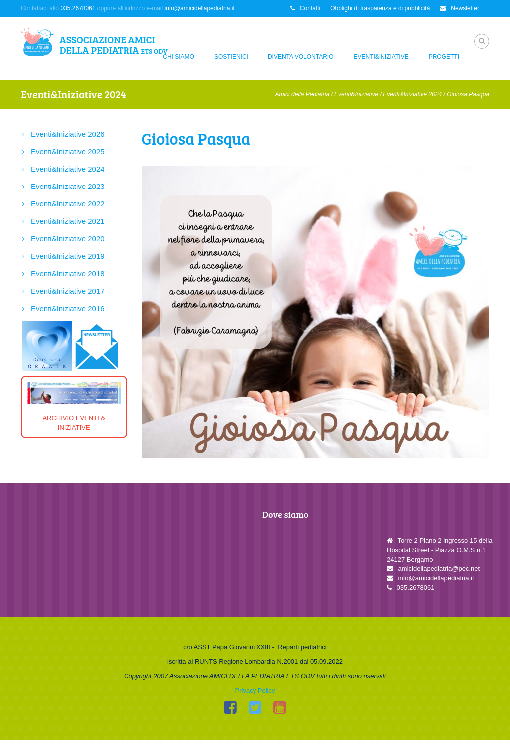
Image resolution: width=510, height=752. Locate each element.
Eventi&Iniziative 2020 (68, 238)
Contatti (305, 8)
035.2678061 (77, 8)
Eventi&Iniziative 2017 (68, 291)
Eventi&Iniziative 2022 (68, 203)
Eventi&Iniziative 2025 (68, 151)
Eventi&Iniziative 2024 (412, 94)
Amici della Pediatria (302, 94)
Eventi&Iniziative (381, 56)
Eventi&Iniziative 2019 (68, 256)
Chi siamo (178, 56)
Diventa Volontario (301, 56)
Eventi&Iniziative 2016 (68, 308)
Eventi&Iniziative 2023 (68, 186)
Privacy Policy (255, 702)
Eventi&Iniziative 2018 (68, 273)
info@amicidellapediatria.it (200, 8)
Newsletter (459, 8)
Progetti (444, 56)
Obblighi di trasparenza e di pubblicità (380, 8)
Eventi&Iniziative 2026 (68, 134)
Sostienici (231, 56)
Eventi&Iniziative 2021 (68, 221)
